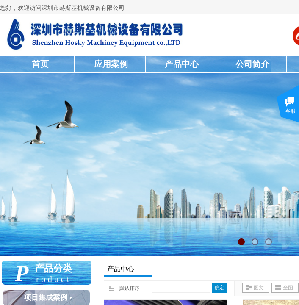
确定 (219, 288)
